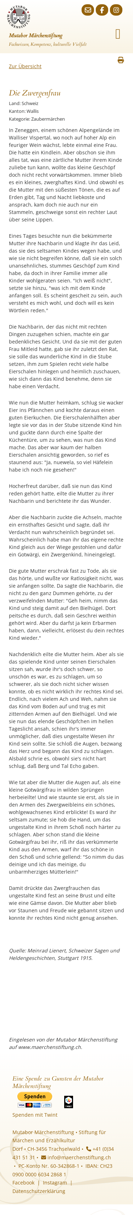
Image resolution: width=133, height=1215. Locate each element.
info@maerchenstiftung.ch (76, 1157)
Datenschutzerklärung (38, 1191)
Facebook (23, 1182)
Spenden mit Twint (34, 1114)
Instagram (55, 1182)
